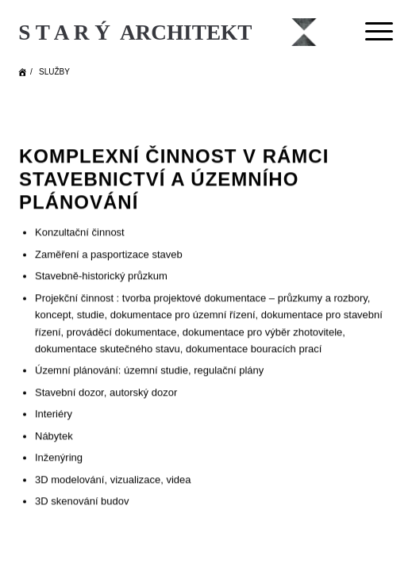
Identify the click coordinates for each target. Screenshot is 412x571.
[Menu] (371, 31)
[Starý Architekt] (168, 31)
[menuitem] (371, 31)
